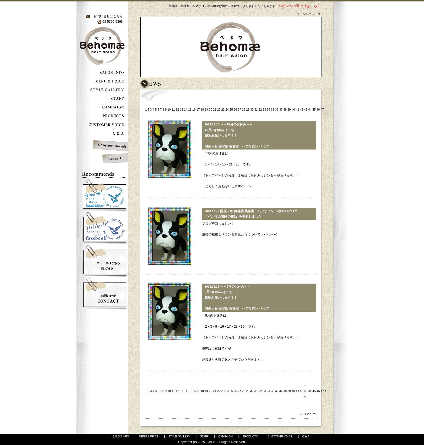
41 (297, 109)
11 (173, 109)
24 (227, 109)
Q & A (305, 436)
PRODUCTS (250, 436)
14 (185, 109)
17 (198, 109)
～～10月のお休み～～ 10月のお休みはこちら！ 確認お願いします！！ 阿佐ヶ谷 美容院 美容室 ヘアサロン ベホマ (237, 135)
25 (231, 109)
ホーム (300, 14)
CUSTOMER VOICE (280, 436)
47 (322, 109)
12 (177, 109)
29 (247, 109)
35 (272, 109)
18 (202, 109)
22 (218, 109)
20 (210, 109)
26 (235, 109)
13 (181, 109)
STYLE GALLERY (179, 436)
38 (285, 109)
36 (276, 109)
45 (314, 109)
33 (264, 109)
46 (318, 109)
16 (194, 109)
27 (239, 109)
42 (301, 109)
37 (281, 109)
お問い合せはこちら (108, 16)
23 (222, 109)
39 (289, 109)
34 (268, 109)
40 (293, 109)
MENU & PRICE (148, 436)
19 (206, 109)
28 (243, 109)
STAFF (204, 436)
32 (260, 109)
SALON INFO (120, 436)
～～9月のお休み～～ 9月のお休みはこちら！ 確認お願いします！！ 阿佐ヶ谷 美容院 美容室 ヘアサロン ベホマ (237, 298)
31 (256, 109)
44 (310, 109)
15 (189, 109)
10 (169, 109)
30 (251, 109)
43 (305, 109)
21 (214, 109)
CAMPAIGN (225, 436)
